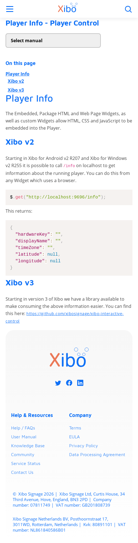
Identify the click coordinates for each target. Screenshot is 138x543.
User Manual (23, 436)
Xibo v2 (16, 81)
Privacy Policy (83, 445)
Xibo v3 (16, 90)
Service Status (25, 463)
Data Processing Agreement (97, 454)
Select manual (26, 40)
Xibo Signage (30, 494)
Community (22, 454)
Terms (75, 428)
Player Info (17, 74)
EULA (74, 436)
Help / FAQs (23, 428)
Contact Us (22, 472)
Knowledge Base (28, 445)
